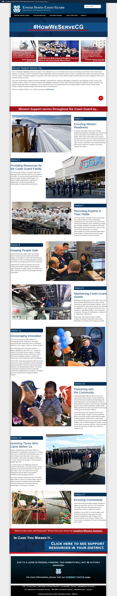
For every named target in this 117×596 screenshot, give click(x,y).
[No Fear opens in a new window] (73, 586)
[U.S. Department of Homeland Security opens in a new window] (37, 589)
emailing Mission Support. (88, 530)
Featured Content (56, 15)
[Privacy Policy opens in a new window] (32, 586)
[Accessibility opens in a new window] (65, 586)
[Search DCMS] (92, 6)
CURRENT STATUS (75, 577)
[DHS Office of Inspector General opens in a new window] (62, 589)
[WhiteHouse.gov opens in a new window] (79, 589)
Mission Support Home (22, 15)
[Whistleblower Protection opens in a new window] (86, 586)
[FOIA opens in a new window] (24, 586)
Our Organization (40, 15)
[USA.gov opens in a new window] (89, 589)
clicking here (50, 89)
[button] (42, 2)
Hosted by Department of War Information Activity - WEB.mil (57, 594)
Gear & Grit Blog (72, 15)
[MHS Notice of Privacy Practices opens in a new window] (48, 586)
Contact (83, 15)
